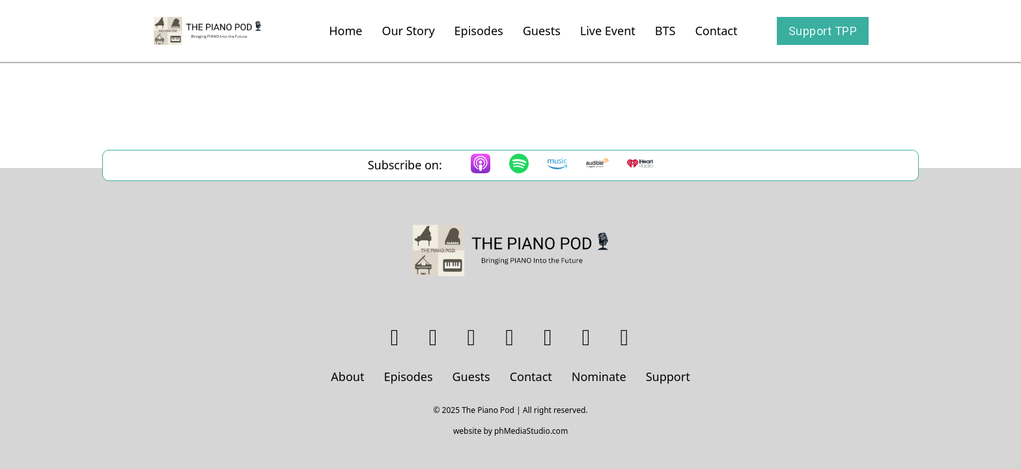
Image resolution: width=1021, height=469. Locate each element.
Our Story (408, 30)
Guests (542, 30)
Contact (716, 30)
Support (668, 376)
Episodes (479, 30)
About (347, 376)
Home (345, 30)
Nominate (599, 376)
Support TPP (823, 31)
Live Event (608, 30)
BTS (665, 30)
